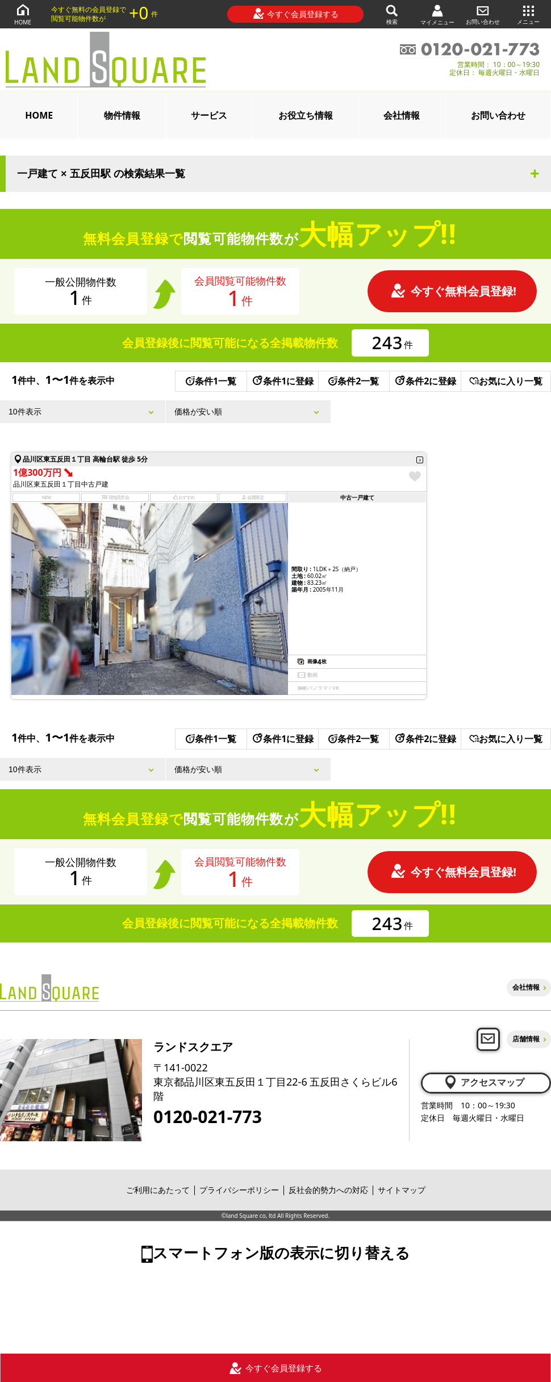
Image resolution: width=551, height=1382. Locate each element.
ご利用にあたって (158, 1189)
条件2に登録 (425, 381)
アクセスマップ (483, 1082)
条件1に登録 (282, 381)
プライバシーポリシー (239, 1189)
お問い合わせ (483, 14)
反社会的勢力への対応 (328, 1189)
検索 (392, 14)
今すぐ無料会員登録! (453, 291)
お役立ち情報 (305, 115)
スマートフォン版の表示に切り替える (281, 1252)
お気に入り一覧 (505, 381)
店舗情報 (526, 1039)
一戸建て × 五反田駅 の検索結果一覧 (101, 173)
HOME (22, 14)
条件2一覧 (353, 381)
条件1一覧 (211, 381)
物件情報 (122, 115)
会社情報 (401, 115)
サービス (209, 115)
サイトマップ (401, 1189)
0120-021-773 (207, 1117)
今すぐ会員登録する (296, 13)
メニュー (528, 14)
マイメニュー (437, 14)
